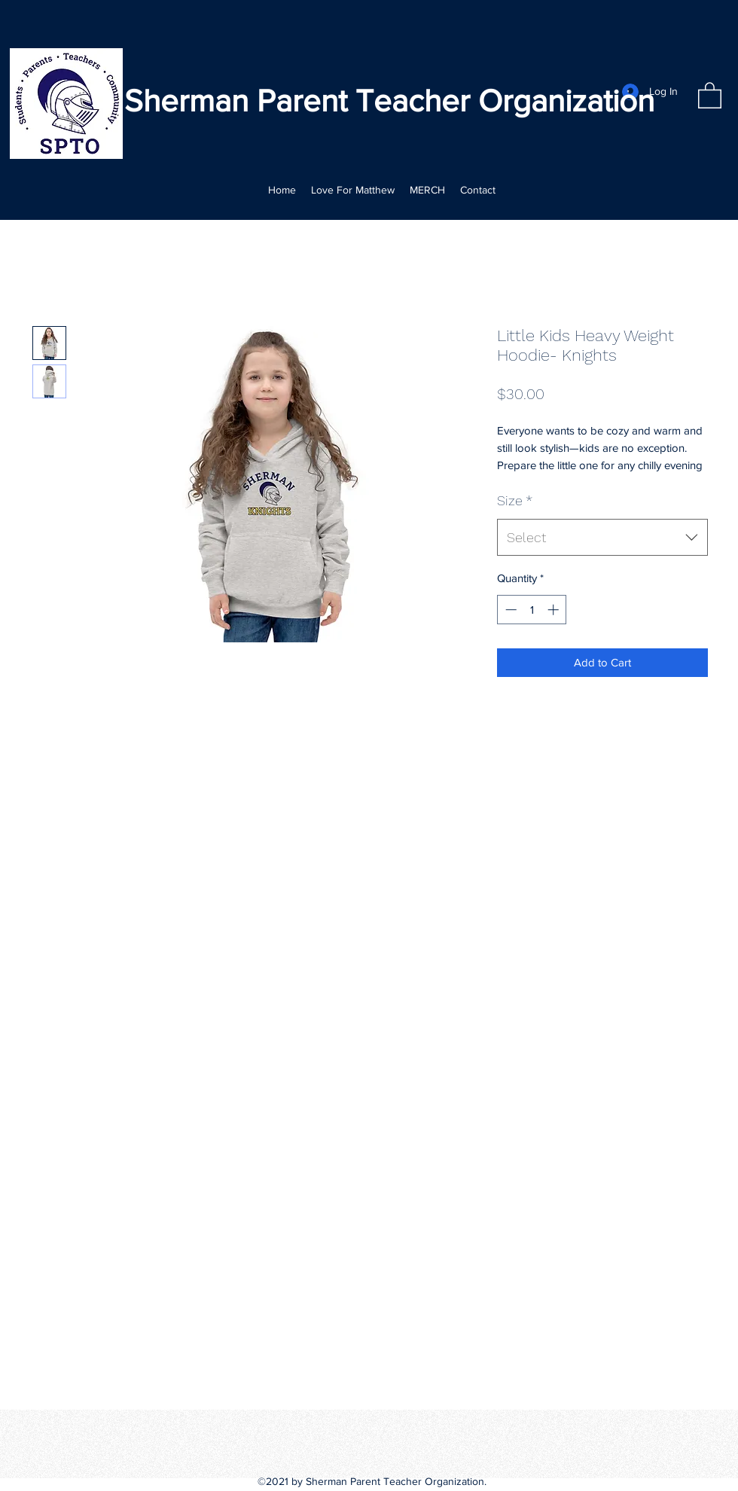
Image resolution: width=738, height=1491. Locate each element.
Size (514, 500)
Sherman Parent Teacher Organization (389, 100)
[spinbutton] (532, 610)
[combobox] (602, 537)
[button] (709, 94)
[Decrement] (509, 610)
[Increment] (554, 610)
